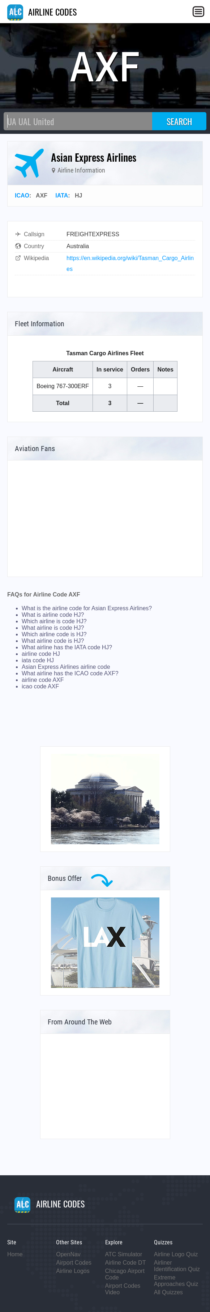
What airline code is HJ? (53, 641)
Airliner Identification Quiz (177, 1266)
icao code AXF (40, 686)
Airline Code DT (125, 1263)
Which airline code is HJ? (54, 634)
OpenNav (68, 1254)
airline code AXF (43, 680)
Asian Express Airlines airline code (66, 667)
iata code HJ (38, 660)
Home (15, 1254)
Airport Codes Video (123, 1289)
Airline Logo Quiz (176, 1254)
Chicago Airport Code (125, 1274)
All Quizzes (168, 1292)
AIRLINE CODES (42, 11)
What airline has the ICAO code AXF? (70, 673)
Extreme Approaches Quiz (176, 1280)
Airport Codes (73, 1263)
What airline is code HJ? (53, 628)
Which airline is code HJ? (54, 621)
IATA (61, 195)
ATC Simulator (123, 1254)
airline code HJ (41, 654)
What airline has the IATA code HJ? (67, 647)
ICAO (22, 195)
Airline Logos (73, 1271)
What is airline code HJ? (53, 615)
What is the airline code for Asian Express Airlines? (87, 608)
